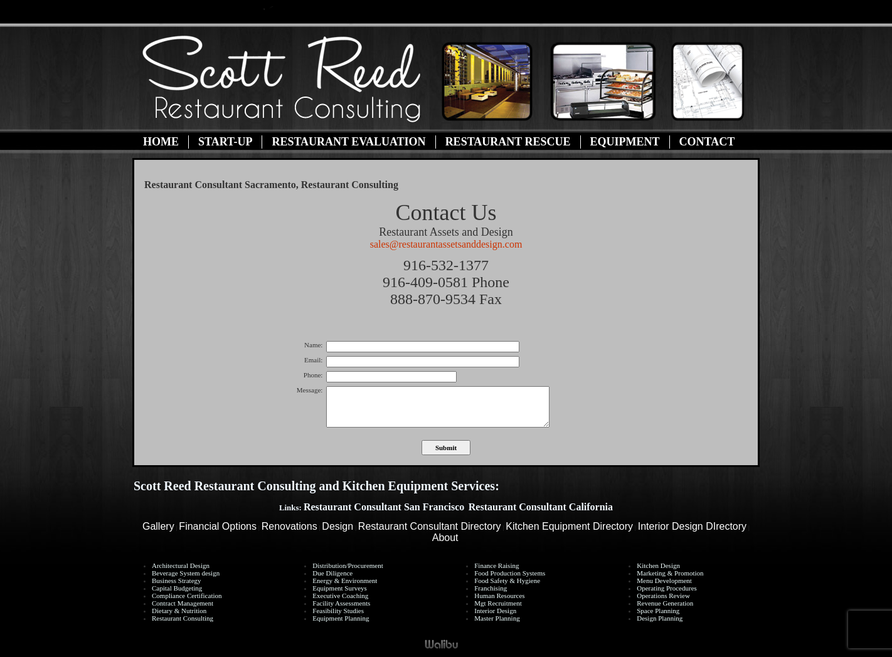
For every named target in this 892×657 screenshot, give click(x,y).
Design (337, 526)
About (445, 537)
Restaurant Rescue (508, 141)
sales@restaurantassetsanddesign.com (446, 244)
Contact (707, 141)
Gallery (158, 526)
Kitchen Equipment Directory (569, 526)
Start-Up (225, 141)
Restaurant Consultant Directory (429, 526)
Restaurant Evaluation (348, 141)
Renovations (289, 526)
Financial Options (218, 526)
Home (161, 141)
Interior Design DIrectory (692, 526)
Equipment (625, 141)
